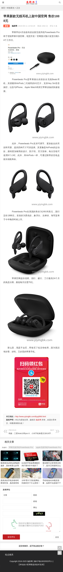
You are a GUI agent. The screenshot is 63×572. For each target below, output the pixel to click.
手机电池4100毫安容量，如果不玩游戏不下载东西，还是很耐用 (52, 483)
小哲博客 (28, 564)
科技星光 (10, 8)
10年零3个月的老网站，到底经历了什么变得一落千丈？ (31, 483)
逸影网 (14, 26)
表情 (57, 537)
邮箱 (35, 501)
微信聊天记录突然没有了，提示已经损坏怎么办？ (52, 465)
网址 (35, 507)
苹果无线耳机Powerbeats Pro (21, 447)
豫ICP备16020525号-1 (43, 561)
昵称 (35, 495)
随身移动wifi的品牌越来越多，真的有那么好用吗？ (10, 465)
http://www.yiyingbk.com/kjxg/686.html (30, 416)
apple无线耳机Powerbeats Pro (48, 447)
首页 (3, 8)
